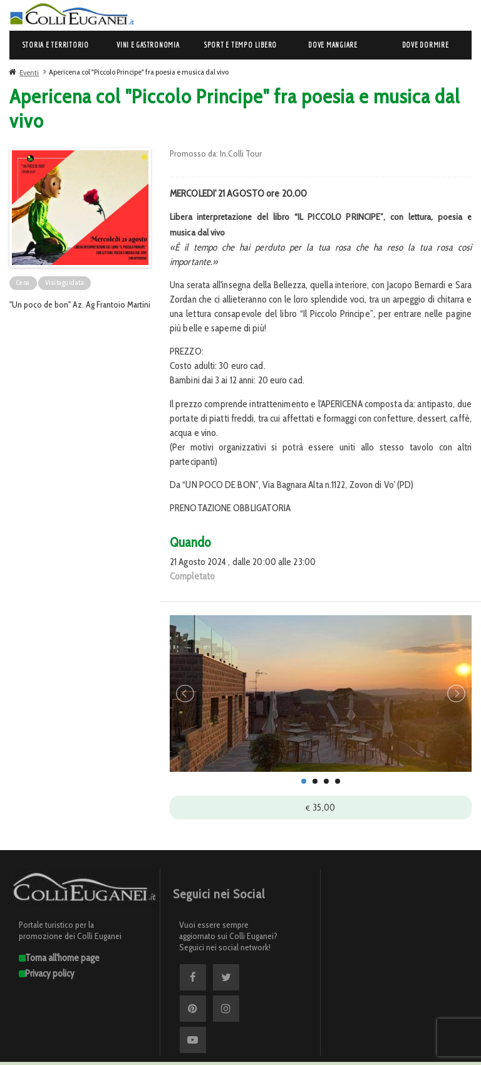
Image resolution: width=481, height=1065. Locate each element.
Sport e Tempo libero (240, 44)
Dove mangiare (333, 44)
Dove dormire (425, 44)
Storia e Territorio (56, 44)
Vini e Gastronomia (148, 44)
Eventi (29, 72)
